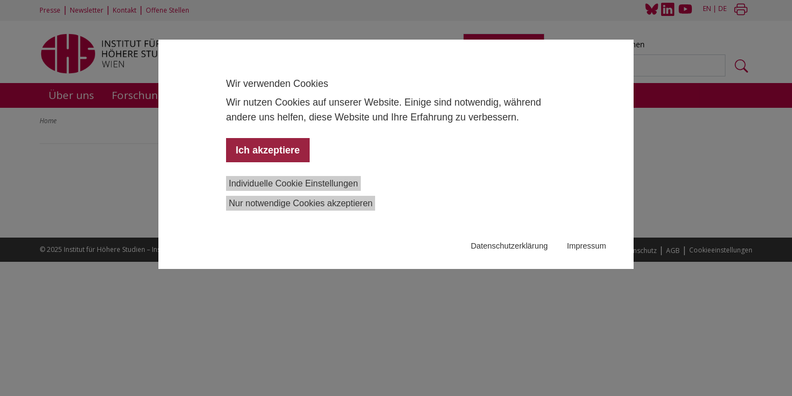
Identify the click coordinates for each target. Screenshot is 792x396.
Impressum (586, 245)
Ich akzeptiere (268, 150)
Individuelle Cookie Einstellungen (293, 183)
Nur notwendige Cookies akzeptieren (300, 203)
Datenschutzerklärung (509, 245)
